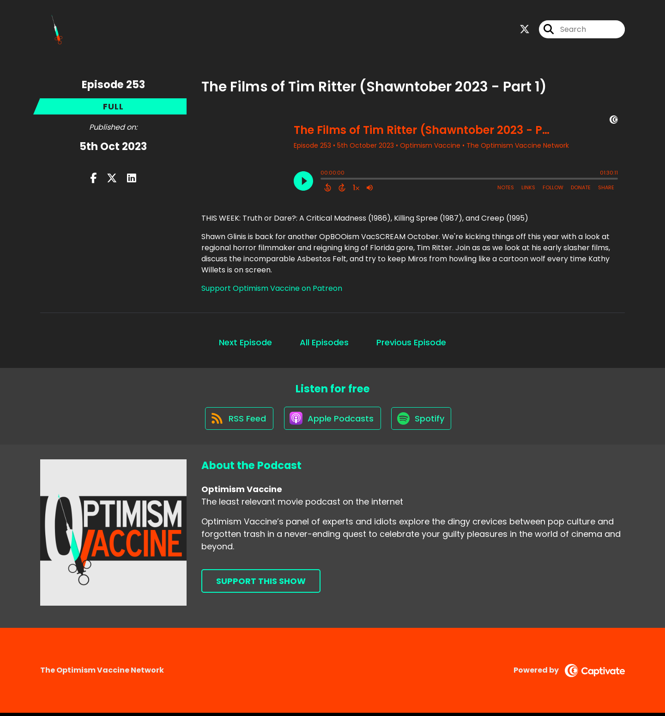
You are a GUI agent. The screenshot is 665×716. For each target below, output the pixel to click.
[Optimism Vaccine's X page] (525, 30)
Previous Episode (411, 343)
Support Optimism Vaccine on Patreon (271, 289)
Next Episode (245, 343)
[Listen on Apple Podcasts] (332, 421)
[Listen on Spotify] (422, 421)
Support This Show (261, 584)
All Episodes (324, 343)
